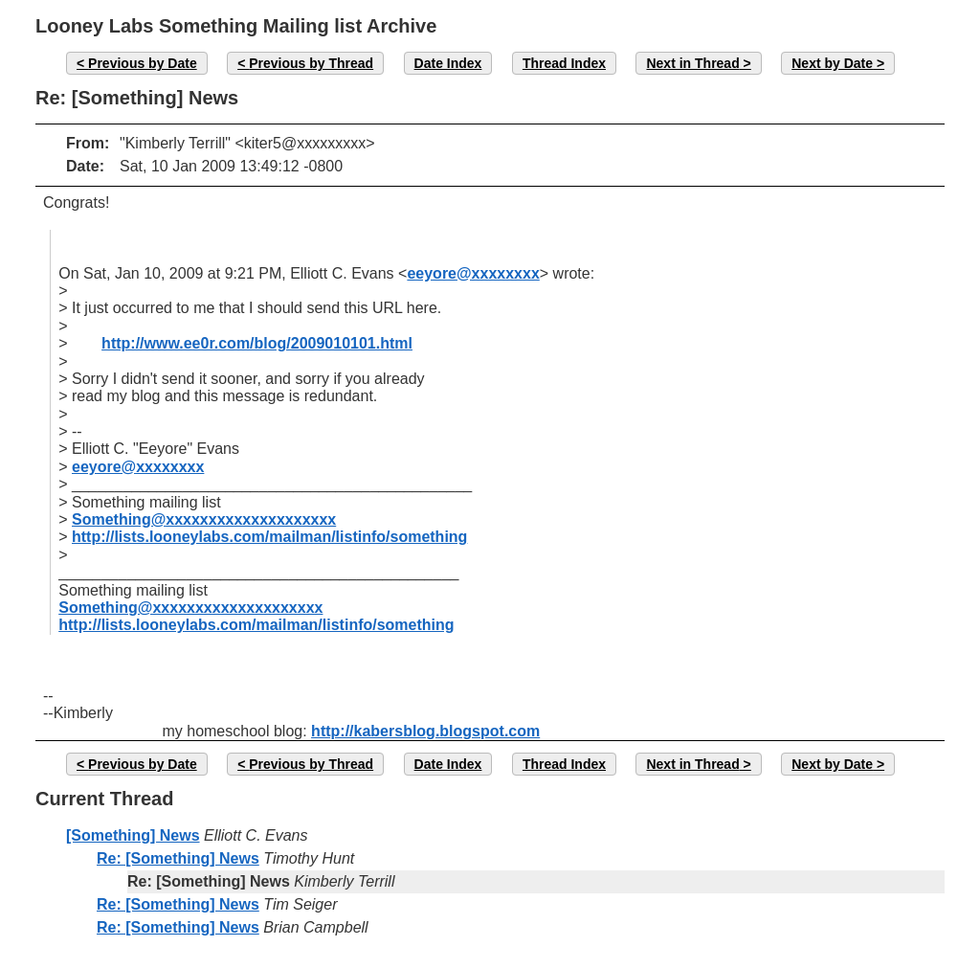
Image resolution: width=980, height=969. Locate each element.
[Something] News (133, 835)
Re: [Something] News (178, 858)
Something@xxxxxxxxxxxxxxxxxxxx (204, 519)
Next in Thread (692, 63)
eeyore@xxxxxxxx (473, 273)
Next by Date (832, 63)
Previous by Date (142, 63)
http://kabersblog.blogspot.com (425, 731)
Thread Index (564, 63)
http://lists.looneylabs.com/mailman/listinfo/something (269, 537)
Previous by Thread (311, 63)
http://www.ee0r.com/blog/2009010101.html (256, 343)
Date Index (448, 63)
